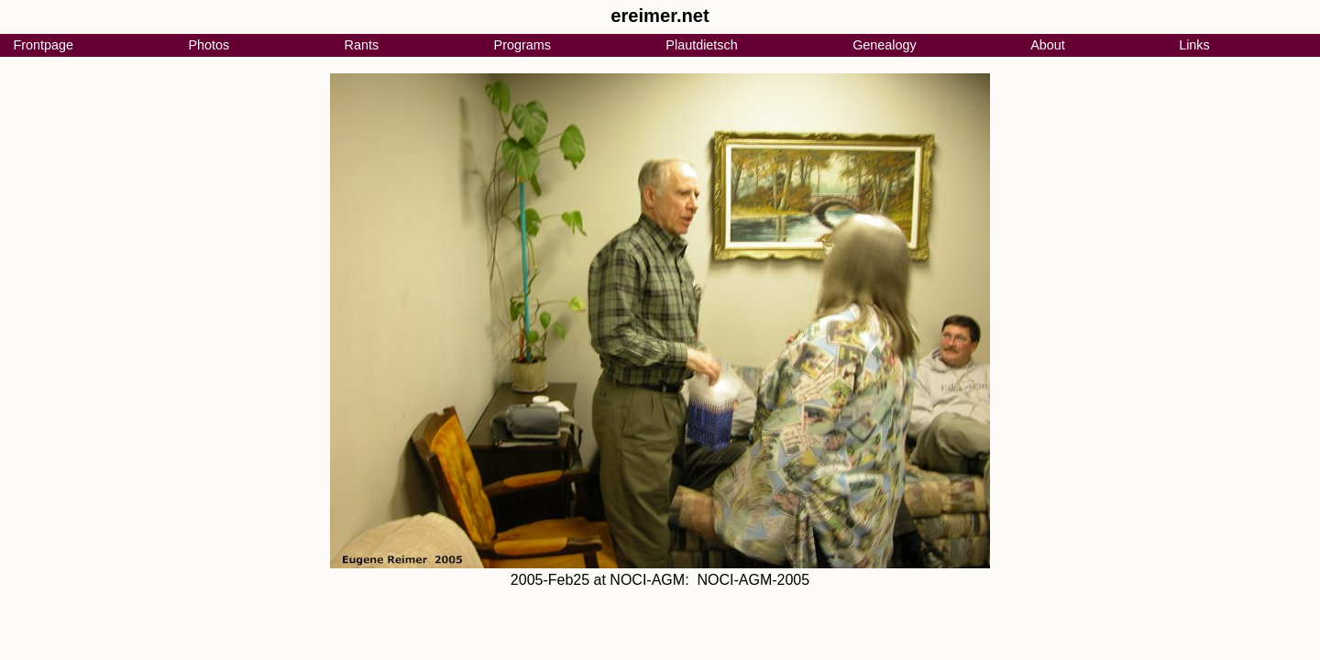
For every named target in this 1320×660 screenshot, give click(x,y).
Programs (522, 45)
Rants (362, 45)
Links (1194, 45)
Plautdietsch (701, 45)
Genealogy (884, 45)
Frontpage (43, 45)
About (1047, 45)
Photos (208, 45)
